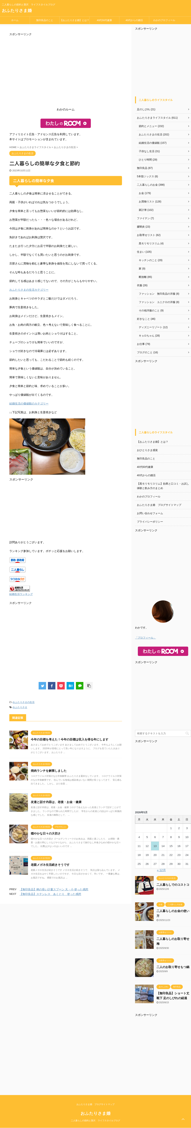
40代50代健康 (104, 20)
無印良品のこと (44, 20)
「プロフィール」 (145, 637)
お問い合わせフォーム (150, 513)
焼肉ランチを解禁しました (49, 770)
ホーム (14, 20)
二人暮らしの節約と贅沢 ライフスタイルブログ (95, 1120)
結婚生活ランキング (21, 594)
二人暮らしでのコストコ (172, 884)
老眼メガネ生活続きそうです (50, 864)
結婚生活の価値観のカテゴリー (28, 403)
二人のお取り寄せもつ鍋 (172, 967)
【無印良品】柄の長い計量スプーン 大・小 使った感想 (54, 889)
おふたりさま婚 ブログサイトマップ (159, 504)
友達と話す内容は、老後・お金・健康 (56, 802)
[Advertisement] (65, 73)
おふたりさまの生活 (24, 702)
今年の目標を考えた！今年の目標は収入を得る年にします (69, 739)
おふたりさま (20, 707)
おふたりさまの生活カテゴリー (28, 289)
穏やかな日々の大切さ (46, 833)
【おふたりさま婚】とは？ (74, 20)
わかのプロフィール (164, 20)
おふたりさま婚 (17, 10)
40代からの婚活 (134, 20)
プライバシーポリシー (150, 521)
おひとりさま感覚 (147, 450)
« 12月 (161, 870)
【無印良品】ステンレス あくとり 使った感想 (50, 894)
